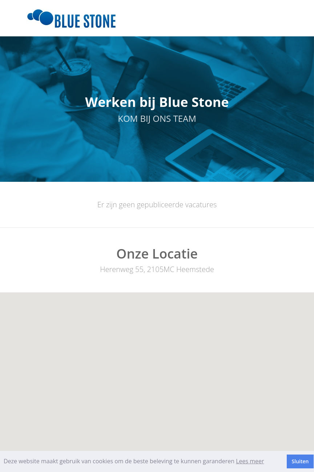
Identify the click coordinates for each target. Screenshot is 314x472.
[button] (157, 367)
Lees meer (250, 461)
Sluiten (300, 461)
